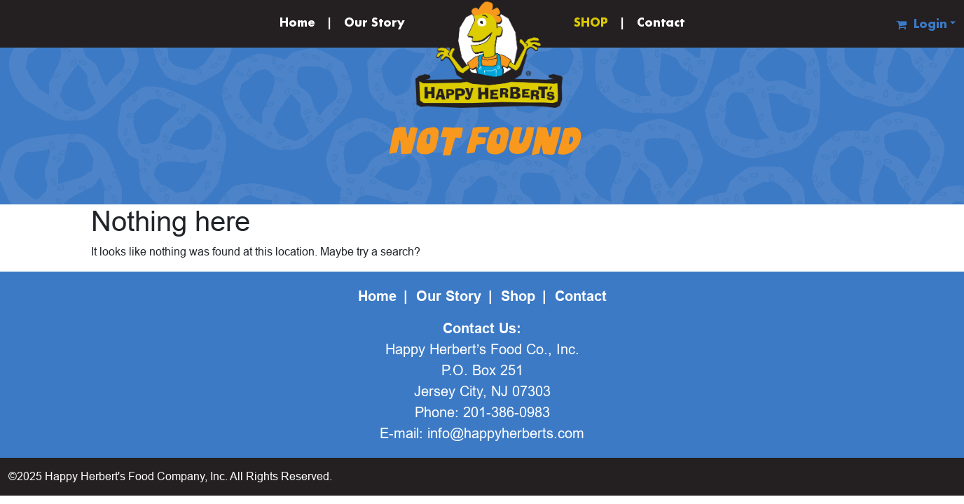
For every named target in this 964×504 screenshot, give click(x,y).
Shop (518, 296)
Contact (660, 23)
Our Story (374, 23)
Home (297, 23)
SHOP (591, 23)
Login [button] (930, 24)
